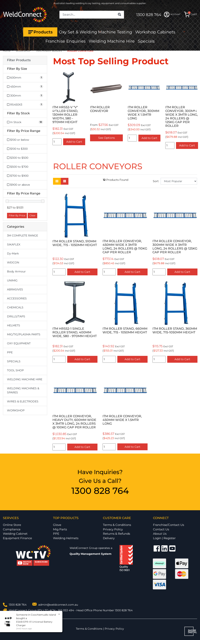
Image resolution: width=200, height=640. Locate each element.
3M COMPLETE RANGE (22, 235)
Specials (146, 41)
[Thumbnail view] (57, 181)
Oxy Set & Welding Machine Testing (95, 32)
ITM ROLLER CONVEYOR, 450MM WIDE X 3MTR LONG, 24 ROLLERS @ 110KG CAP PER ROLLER (125, 246)
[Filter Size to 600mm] (25, 77)
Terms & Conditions (117, 525)
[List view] (64, 181)
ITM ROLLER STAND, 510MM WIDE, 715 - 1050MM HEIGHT (74, 243)
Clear (32, 215)
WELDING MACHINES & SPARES (23, 390)
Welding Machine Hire (112, 41)
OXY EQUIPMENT (19, 343)
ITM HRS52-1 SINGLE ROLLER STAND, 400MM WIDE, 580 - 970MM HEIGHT (74, 332)
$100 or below (18, 139)
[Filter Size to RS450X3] (25, 104)
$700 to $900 (17, 175)
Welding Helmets (65, 538)
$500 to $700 (17, 166)
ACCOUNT (172, 14)
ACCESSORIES (17, 298)
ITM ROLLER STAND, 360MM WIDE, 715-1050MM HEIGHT (174, 330)
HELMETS (13, 325)
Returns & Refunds (116, 533)
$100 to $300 (17, 148)
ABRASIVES (15, 289)
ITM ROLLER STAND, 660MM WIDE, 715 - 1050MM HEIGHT (125, 330)
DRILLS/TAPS (16, 316)
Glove (57, 525)
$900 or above (18, 184)
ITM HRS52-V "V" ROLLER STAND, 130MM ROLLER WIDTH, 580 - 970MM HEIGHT (65, 114)
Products (40, 32)
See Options (106, 138)
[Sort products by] (179, 181)
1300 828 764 (148, 14)
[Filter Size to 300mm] (25, 95)
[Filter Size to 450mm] (25, 86)
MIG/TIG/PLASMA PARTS (23, 334)
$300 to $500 (17, 157)
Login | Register (164, 538)
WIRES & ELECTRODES (22, 401)
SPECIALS (13, 361)
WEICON (13, 262)
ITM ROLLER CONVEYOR (100, 109)
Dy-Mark (13, 253)
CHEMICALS (15, 307)
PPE (10, 352)
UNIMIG (12, 280)
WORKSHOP (16, 410)
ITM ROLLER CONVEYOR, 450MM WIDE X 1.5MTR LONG (122, 419)
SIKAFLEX (13, 244)
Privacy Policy (113, 529)
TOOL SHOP (15, 370)
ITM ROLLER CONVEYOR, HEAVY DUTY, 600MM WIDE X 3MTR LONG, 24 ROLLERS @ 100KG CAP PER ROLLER (74, 421)
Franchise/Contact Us (168, 525)
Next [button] (195, 111)
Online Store (12, 525)
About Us (159, 533)
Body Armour (16, 271)
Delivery (109, 538)
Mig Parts (60, 529)
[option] (69, 109)
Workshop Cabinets (155, 32)
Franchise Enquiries (65, 41)
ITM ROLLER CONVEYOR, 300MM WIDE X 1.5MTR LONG (143, 112)
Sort (156, 181)
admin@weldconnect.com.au (58, 604)
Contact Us (161, 529)
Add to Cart (74, 141)
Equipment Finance (17, 538)
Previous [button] (55, 111)
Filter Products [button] (19, 60)
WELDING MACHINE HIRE (24, 379)
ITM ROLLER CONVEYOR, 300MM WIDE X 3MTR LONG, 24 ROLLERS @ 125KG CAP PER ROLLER (181, 116)
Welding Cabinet (15, 533)
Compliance (11, 529)
